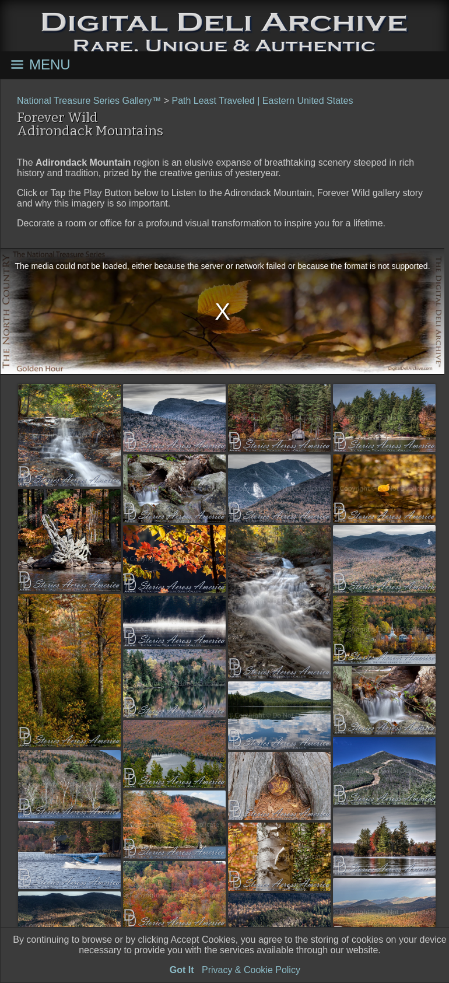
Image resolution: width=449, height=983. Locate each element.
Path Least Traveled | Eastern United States (262, 101)
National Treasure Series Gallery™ (89, 101)
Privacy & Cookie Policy (251, 970)
